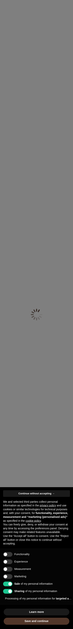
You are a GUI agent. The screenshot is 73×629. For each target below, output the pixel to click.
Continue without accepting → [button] (36, 493)
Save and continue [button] (37, 621)
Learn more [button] (36, 611)
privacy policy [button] (48, 505)
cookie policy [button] (33, 520)
